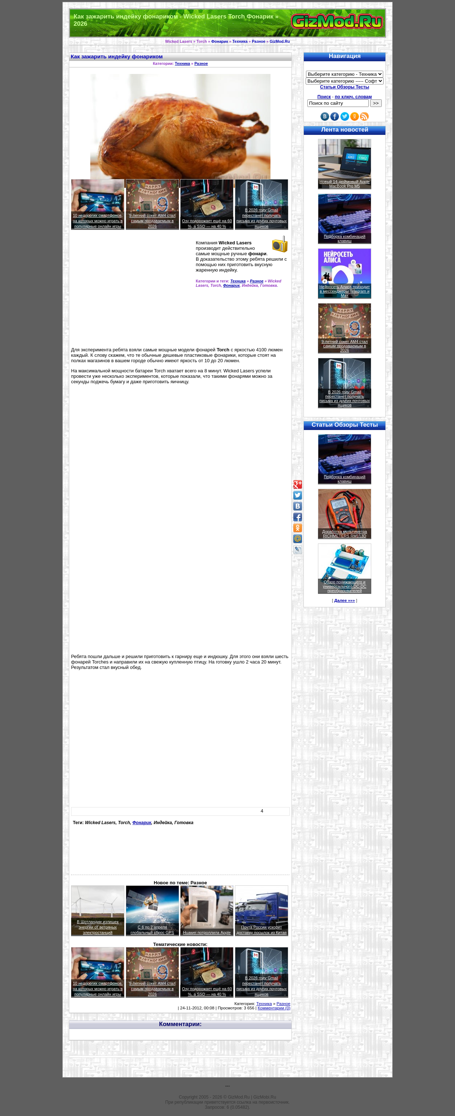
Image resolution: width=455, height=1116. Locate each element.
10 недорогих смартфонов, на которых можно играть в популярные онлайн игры (98, 220)
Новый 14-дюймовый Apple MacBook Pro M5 (344, 183)
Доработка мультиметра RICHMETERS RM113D (344, 533)
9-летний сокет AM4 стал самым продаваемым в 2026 (152, 220)
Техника (240, 41)
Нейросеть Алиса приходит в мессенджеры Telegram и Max (344, 291)
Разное (258, 41)
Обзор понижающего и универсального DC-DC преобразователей (344, 586)
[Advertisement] (132, 291)
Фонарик (219, 41)
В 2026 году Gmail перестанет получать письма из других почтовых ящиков (344, 398)
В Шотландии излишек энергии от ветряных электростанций (98, 927)
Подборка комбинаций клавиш (344, 238)
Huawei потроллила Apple (207, 932)
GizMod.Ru (280, 41)
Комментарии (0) (274, 1008)
